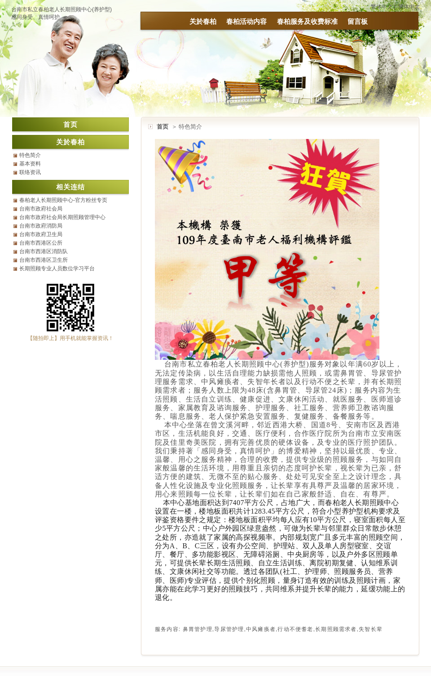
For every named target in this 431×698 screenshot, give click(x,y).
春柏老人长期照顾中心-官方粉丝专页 (63, 200)
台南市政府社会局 (40, 209)
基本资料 (30, 164)
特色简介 (30, 155)
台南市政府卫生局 (40, 234)
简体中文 (409, 7)
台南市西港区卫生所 (43, 260)
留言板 (357, 21)
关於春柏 (202, 21)
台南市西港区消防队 (43, 251)
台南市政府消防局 (40, 226)
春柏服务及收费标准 (307, 21)
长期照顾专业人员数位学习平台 (57, 268)
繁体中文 (381, 7)
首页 (162, 126)
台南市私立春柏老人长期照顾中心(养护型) (61, 9)
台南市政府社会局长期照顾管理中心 (62, 217)
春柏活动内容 (246, 21)
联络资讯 (30, 172)
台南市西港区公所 (40, 243)
